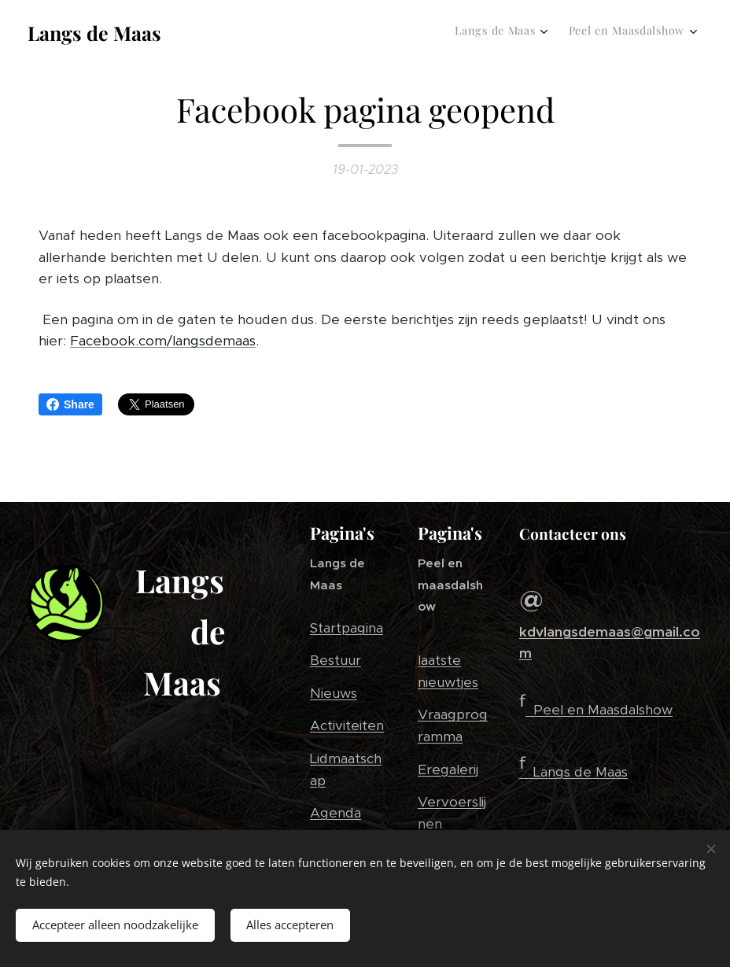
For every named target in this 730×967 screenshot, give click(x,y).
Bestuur (335, 660)
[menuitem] (659, 32)
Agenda (335, 812)
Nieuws (333, 693)
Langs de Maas (580, 772)
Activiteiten (347, 725)
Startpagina (346, 628)
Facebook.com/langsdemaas (163, 340)
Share (70, 404)
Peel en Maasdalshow (603, 709)
